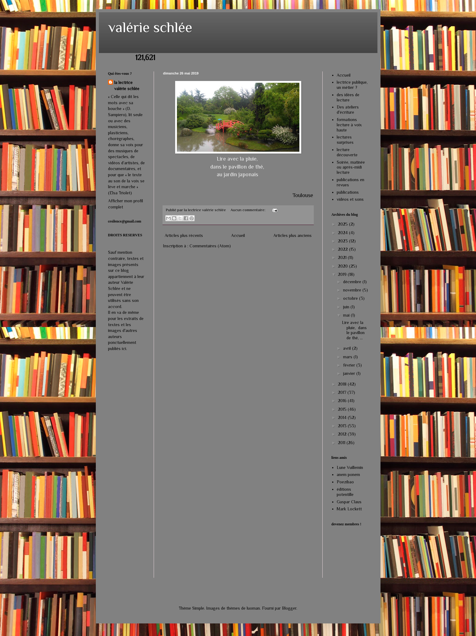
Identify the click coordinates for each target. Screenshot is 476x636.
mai (347, 315)
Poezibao (345, 481)
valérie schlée (150, 27)
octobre (351, 298)
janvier (349, 373)
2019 (343, 274)
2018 (343, 384)
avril (347, 348)
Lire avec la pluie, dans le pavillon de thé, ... (354, 330)
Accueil (238, 235)
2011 (342, 442)
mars (348, 356)
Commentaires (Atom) (210, 245)
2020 (343, 266)
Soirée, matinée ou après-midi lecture (351, 167)
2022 (343, 249)
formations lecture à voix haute (349, 124)
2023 (343, 240)
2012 (343, 434)
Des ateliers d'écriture (348, 110)
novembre (352, 290)
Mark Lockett (349, 508)
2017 (342, 392)
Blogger (289, 608)
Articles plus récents (184, 235)
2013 (343, 425)
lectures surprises (345, 140)
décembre (352, 281)
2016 (343, 400)
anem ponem (348, 474)
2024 (343, 232)
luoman (253, 608)
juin (346, 306)
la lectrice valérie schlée (126, 85)
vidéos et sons (350, 199)
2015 (343, 409)
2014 (343, 417)
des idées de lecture (348, 97)
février (349, 365)
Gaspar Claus (349, 501)
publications (348, 192)
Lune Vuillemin (350, 467)
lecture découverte (347, 152)
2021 (343, 257)
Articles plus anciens (292, 235)
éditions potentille (345, 492)
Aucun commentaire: (248, 210)
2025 (343, 224)
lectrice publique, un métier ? (352, 85)
